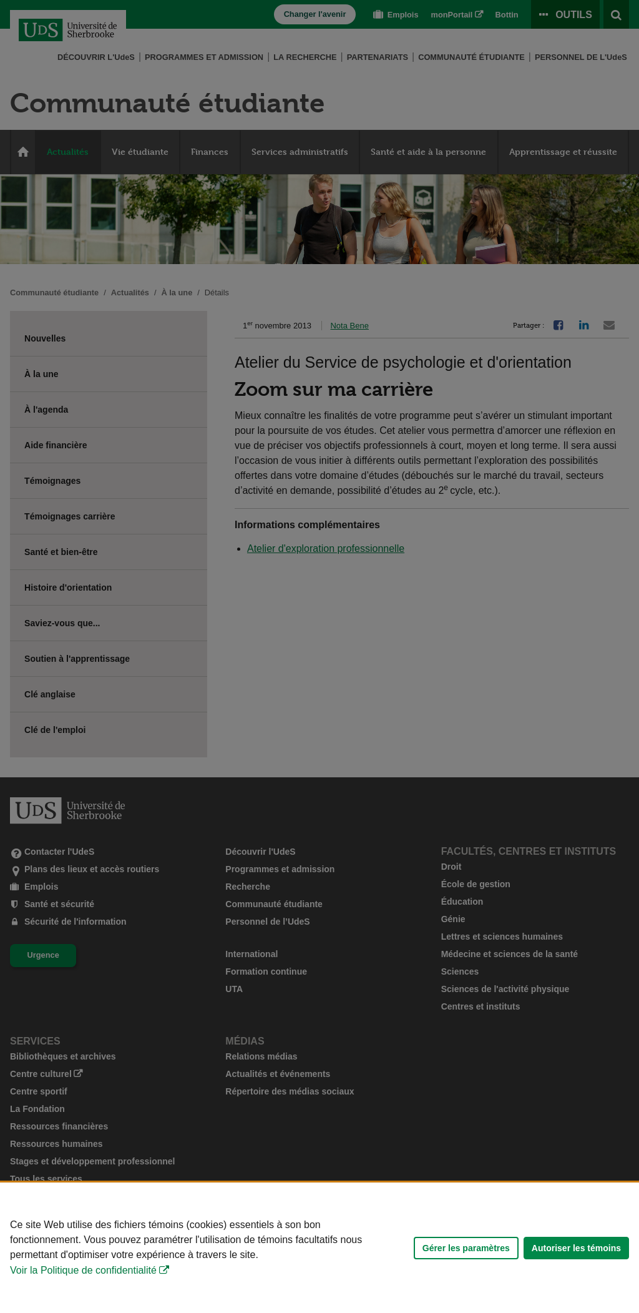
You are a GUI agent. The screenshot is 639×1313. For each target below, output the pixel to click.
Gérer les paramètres (466, 1248)
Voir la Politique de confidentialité (83, 1270)
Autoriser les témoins (576, 1248)
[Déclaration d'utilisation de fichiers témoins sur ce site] (319, 1248)
